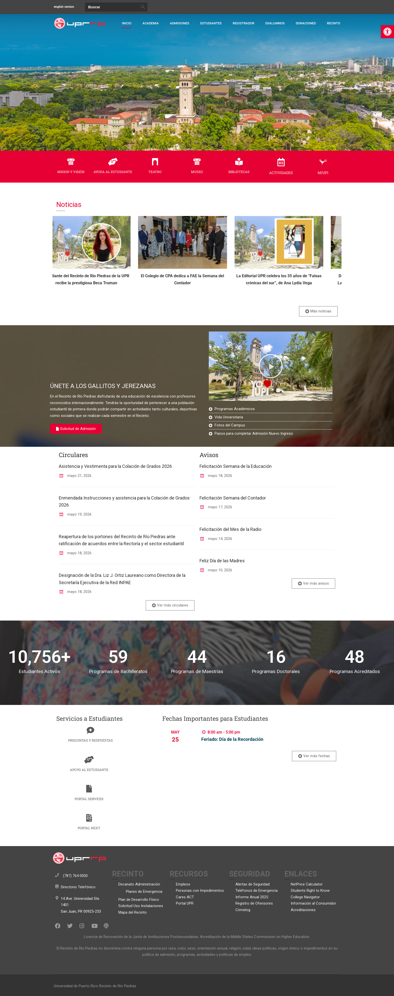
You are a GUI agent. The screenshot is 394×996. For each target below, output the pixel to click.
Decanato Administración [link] (139, 884)
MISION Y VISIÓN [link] (70, 172)
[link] (387, 31)
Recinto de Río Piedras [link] (117, 986)
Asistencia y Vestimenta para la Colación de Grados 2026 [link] (115, 466)
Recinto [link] (333, 23)
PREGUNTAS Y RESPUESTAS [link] (90, 740)
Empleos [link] (183, 884)
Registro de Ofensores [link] (254, 903)
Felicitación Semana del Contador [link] (233, 498)
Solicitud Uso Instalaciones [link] (140, 906)
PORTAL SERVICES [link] (89, 799)
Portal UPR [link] (184, 903)
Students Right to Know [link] (310, 890)
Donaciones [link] (306, 23)
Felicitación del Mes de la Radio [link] (230, 529)
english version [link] (64, 7)
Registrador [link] (243, 23)
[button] (270, 366)
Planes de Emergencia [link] (144, 891)
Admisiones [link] (179, 23)
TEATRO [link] (155, 172)
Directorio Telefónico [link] (78, 887)
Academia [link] (150, 23)
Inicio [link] (126, 23)
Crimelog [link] (242, 910)
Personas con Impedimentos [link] (200, 890)
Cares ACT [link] (185, 897)
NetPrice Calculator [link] (307, 884)
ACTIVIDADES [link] (281, 172)
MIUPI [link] (323, 172)
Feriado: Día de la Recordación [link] (232, 739)
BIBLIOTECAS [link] (239, 172)
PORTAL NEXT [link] (89, 828)
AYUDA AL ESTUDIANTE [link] (112, 172)
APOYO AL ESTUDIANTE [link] (89, 769)
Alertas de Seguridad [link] (252, 884)
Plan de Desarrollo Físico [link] (138, 899)
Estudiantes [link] (211, 23)
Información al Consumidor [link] (313, 903)
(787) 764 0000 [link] (75, 875)
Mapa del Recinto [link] (132, 912)
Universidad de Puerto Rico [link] (76, 986)
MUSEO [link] (197, 172)
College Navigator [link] (305, 897)
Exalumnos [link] (275, 23)
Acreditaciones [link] (303, 910)
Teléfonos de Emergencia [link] (256, 890)
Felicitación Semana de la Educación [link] (236, 466)
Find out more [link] (202, 749)
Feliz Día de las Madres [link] (222, 560)
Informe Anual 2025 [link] (251, 897)
